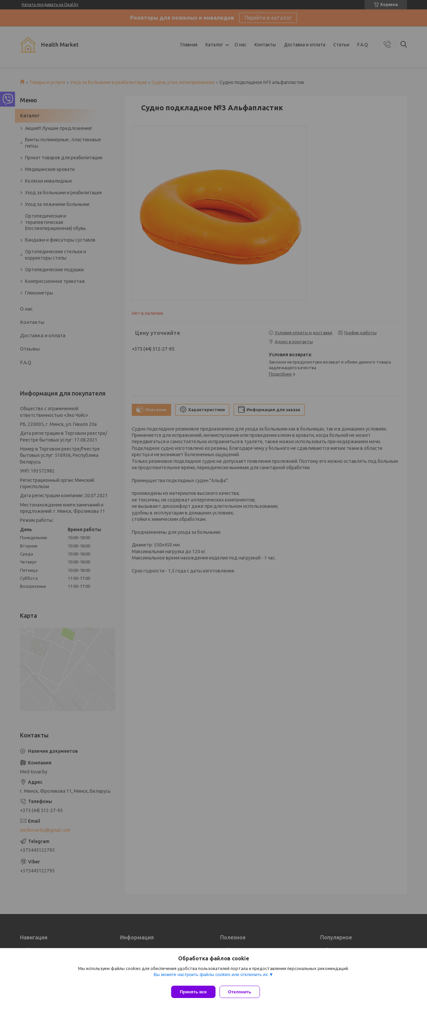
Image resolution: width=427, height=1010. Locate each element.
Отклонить (242, 991)
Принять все (193, 991)
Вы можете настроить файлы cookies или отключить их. (211, 977)
